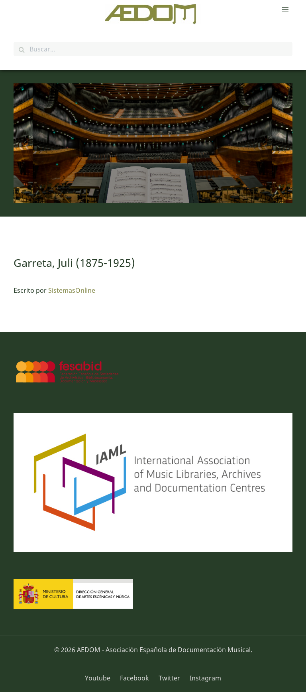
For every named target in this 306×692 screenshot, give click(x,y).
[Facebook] (135, 678)
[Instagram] (203, 678)
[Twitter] (170, 678)
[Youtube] (100, 678)
